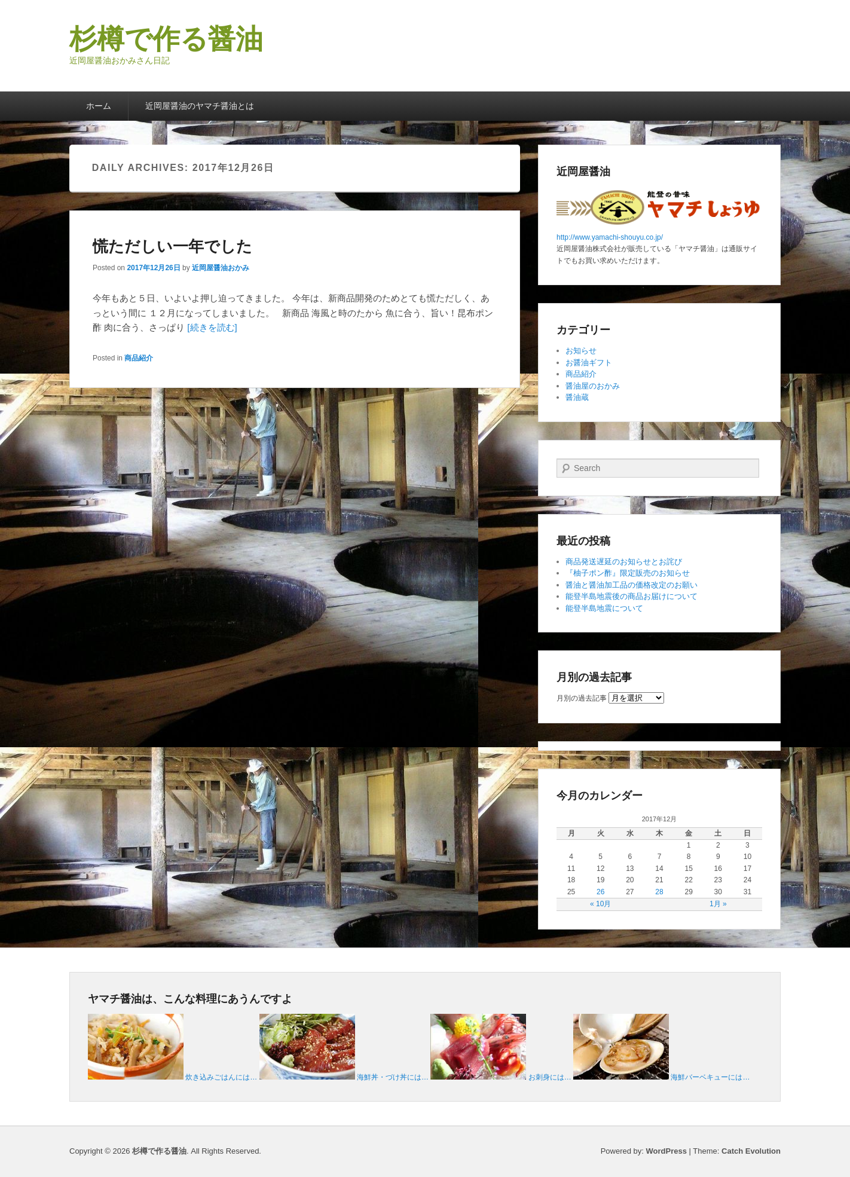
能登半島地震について (604, 608)
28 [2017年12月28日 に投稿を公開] (659, 892)
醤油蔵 (577, 397)
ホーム (98, 106)
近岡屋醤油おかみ (220, 268)
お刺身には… (549, 1077)
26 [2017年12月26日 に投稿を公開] (600, 892)
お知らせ (581, 350)
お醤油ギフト (588, 362)
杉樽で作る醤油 (166, 38)
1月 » (718, 904)
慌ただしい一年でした (172, 246)
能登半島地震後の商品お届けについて (631, 596)
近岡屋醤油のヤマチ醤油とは (199, 106)
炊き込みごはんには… (221, 1077)
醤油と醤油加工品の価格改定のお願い (631, 584)
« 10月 (600, 904)
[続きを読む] (212, 327)
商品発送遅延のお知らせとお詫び (623, 561)
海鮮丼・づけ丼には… (393, 1077)
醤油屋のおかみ (592, 385)
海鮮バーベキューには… (710, 1077)
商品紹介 (138, 358)
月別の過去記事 (582, 698)
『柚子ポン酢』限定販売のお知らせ (627, 572)
